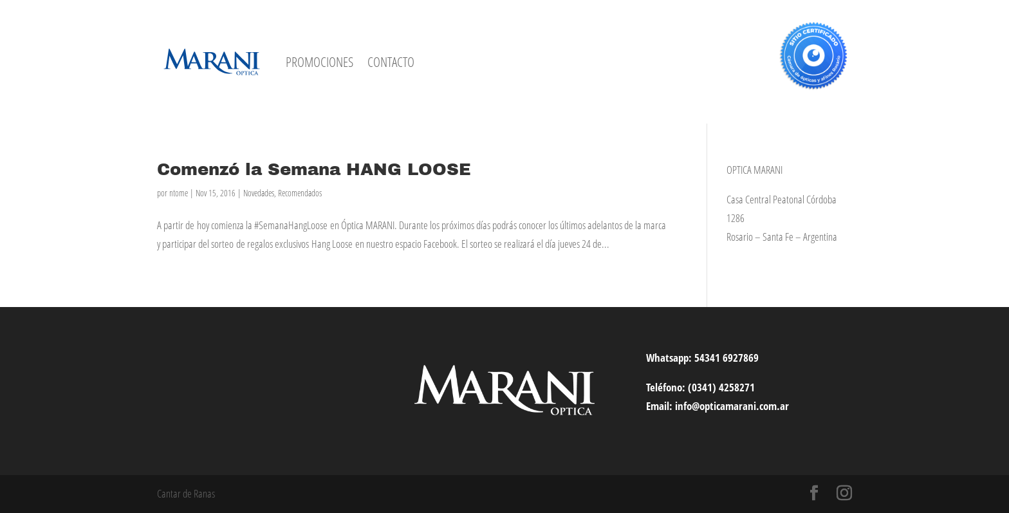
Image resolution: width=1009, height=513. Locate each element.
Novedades (258, 193)
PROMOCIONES (319, 62)
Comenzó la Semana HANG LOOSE (314, 169)
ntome (178, 193)
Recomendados (300, 193)
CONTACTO (390, 62)
